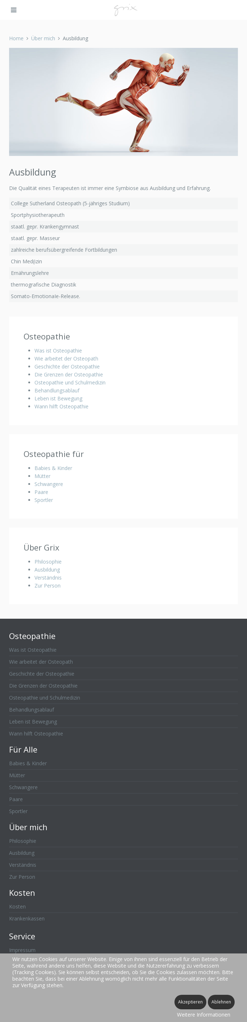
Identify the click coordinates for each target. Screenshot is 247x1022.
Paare (41, 492)
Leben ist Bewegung (58, 398)
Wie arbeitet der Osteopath (66, 358)
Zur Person (47, 585)
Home (16, 38)
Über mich (43, 38)
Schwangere (48, 484)
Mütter (42, 476)
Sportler (43, 499)
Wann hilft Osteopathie (61, 406)
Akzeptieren (190, 1002)
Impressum (22, 950)
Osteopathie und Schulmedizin (70, 382)
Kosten (17, 906)
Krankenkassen (27, 918)
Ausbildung (47, 569)
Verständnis (48, 577)
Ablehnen (221, 1002)
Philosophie (48, 561)
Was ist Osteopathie (58, 350)
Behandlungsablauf (56, 390)
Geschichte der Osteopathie (67, 366)
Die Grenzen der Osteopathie (68, 374)
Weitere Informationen (203, 1014)
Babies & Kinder (53, 468)
